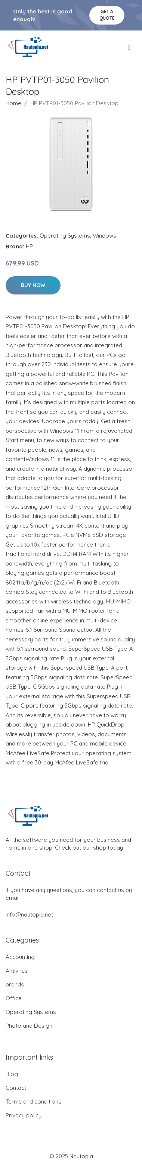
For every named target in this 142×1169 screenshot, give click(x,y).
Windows (104, 235)
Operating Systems (65, 235)
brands (15, 984)
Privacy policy (23, 1115)
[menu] (130, 47)
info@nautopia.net (29, 914)
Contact (16, 1087)
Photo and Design (29, 1025)
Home (13, 103)
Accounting (20, 956)
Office (14, 998)
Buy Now (33, 285)
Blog (12, 1074)
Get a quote (107, 15)
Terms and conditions (33, 1101)
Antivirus (17, 970)
